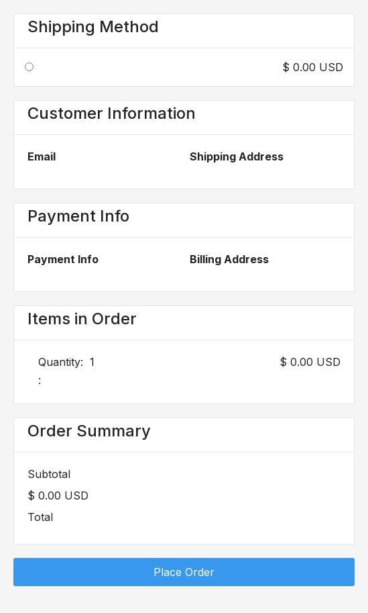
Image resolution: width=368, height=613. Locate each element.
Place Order (184, 572)
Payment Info (63, 259)
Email (41, 156)
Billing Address (229, 259)
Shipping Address (237, 156)
